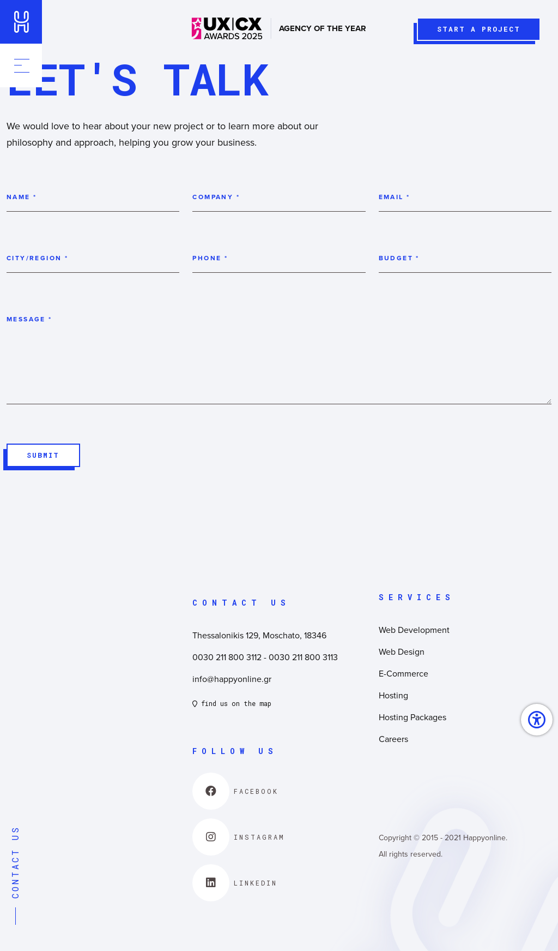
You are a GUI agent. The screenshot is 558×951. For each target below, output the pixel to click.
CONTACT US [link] (15, 875)
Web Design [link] (401, 652)
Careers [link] (393, 739)
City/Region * (37, 258)
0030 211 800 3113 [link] (303, 657)
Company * (216, 197)
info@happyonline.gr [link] (231, 679)
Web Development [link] (414, 630)
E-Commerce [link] (403, 674)
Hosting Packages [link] (412, 717)
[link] (22, 22)
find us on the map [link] (231, 703)
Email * (394, 197)
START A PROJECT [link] (475, 32)
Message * (29, 319)
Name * (22, 197)
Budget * (399, 258)
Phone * (210, 258)
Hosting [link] (393, 696)
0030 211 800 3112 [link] (227, 657)
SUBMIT (41, 458)
